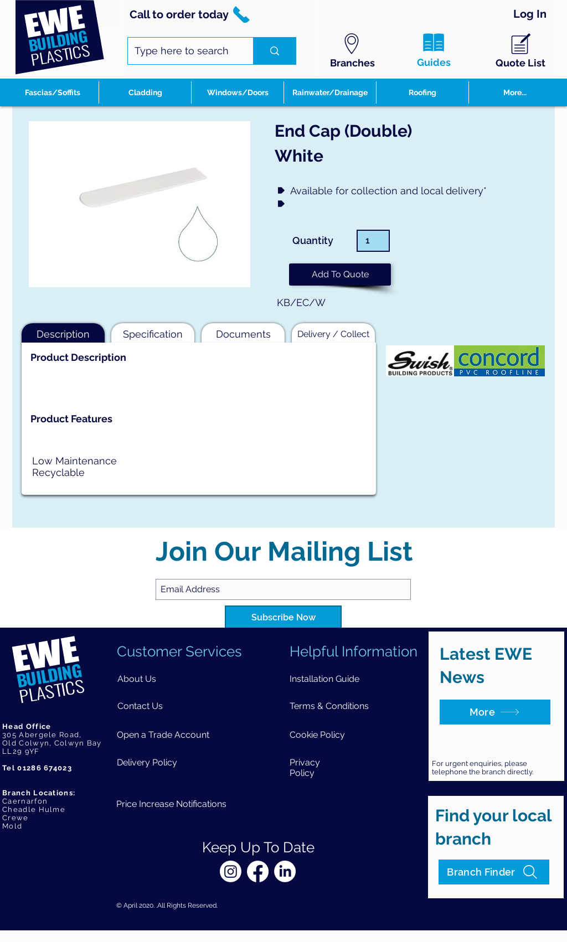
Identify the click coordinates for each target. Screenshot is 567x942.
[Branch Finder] (494, 872)
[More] (495, 712)
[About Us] (137, 678)
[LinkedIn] (285, 871)
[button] (340, 274)
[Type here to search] (182, 51)
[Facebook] (258, 871)
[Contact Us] (140, 706)
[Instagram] (230, 871)
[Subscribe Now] (283, 617)
